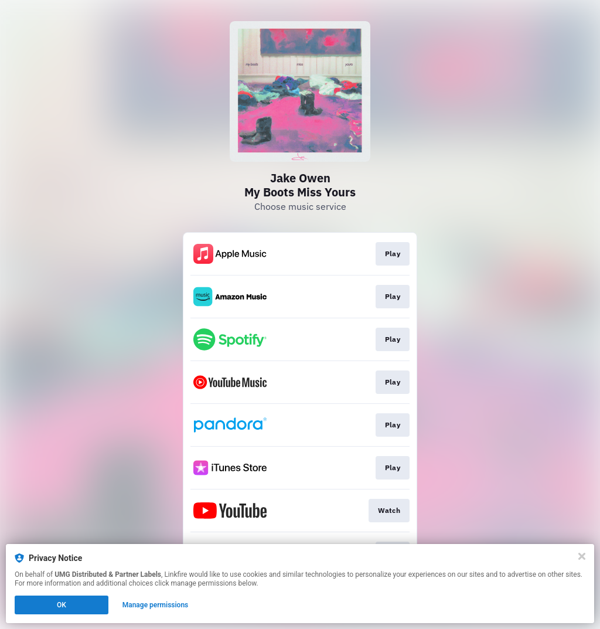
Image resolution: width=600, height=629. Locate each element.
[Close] (581, 556)
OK (61, 605)
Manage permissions (155, 605)
